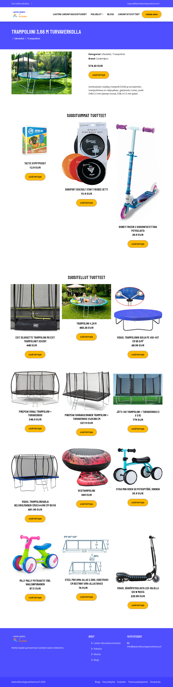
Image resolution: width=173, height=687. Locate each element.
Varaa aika (152, 14)
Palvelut (98, 648)
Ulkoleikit (19, 38)
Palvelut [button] (96, 14)
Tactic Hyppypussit (35, 163)
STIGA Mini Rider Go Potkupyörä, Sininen (138, 489)
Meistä (97, 654)
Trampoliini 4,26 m (86, 323)
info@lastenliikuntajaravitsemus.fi (144, 646)
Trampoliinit (33, 38)
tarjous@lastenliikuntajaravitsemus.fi (143, 3)
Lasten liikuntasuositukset (107, 643)
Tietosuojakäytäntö (138, 681)
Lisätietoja (98, 75)
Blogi (110, 14)
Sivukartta (155, 681)
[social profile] (31, 3)
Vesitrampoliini (86, 490)
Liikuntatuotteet (129, 14)
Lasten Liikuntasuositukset (70, 14)
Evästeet (121, 681)
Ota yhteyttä (108, 681)
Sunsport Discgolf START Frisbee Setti (86, 189)
